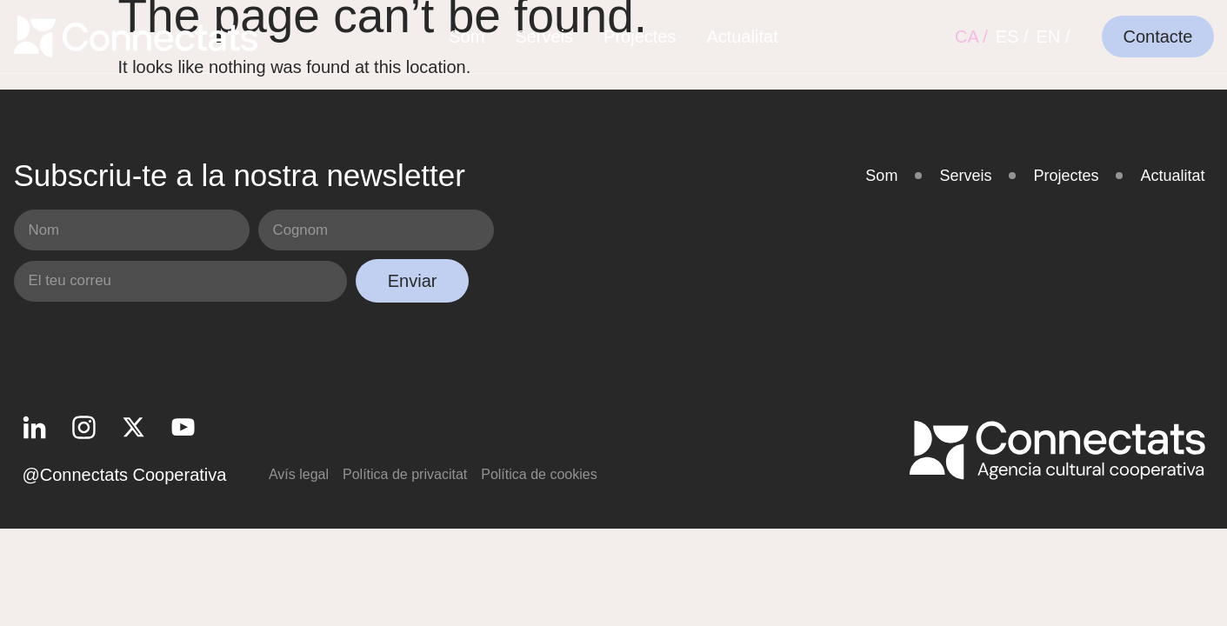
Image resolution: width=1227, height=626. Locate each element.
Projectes (639, 36)
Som (466, 36)
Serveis (544, 36)
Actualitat (741, 36)
